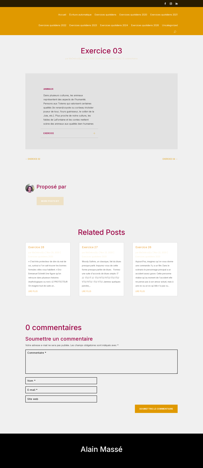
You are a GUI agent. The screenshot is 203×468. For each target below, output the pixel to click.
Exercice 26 (143, 247)
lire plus (33, 291)
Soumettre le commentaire (156, 409)
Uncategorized (170, 25)
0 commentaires (130, 58)
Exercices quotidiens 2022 (52, 25)
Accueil (62, 14)
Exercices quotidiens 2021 (164, 14)
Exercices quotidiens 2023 (83, 25)
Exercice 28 (36, 247)
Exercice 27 (90, 247)
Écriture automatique (80, 14)
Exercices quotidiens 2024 (114, 25)
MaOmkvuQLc (75, 58)
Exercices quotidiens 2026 (145, 25)
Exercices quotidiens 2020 (133, 14)
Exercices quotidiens (105, 14)
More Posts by (50, 201)
